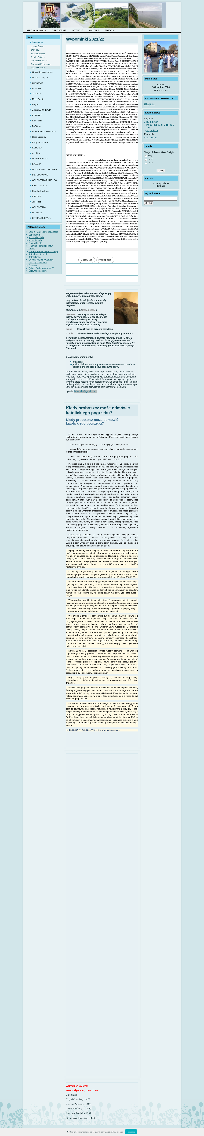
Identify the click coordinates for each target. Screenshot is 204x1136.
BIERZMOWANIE (38, 54)
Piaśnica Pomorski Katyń (41, 246)
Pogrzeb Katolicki (38, 68)
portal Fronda (35, 240)
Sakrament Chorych (39, 61)
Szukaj (149, 203)
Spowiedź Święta (38, 57)
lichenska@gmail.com (85, 391)
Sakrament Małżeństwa (41, 64)
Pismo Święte (35, 243)
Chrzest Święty (37, 47)
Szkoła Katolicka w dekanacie (43, 232)
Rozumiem (131, 1132)
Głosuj (161, 170)
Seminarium (34, 234)
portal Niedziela (36, 237)
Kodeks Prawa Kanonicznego (43, 251)
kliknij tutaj (149, 104)
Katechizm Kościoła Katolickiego (38, 255)
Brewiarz (33, 265)
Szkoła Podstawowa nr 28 (41, 268)
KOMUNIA (35, 50)
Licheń (32, 248)
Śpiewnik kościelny (38, 271)
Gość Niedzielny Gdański (41, 259)
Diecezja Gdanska (38, 262)
